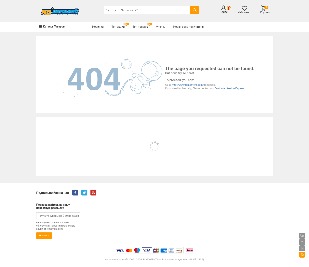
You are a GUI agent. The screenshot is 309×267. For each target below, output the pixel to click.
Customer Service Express (229, 88)
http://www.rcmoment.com (187, 84)
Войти (224, 12)
